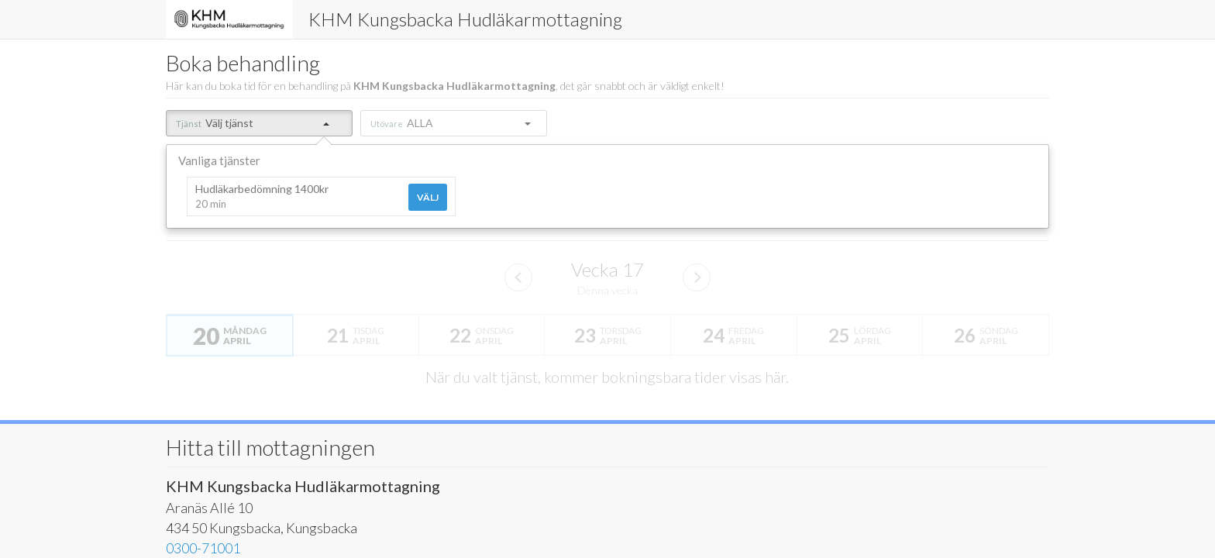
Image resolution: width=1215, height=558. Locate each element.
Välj (428, 197)
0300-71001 (203, 547)
